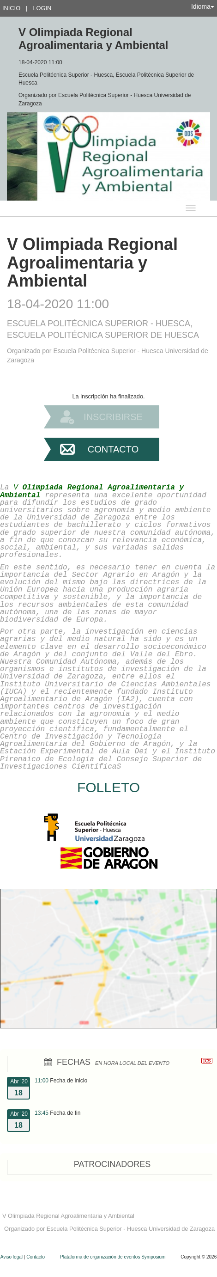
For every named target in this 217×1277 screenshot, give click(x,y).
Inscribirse (113, 417)
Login (42, 8)
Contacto (113, 449)
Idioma (202, 6)
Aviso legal (12, 1256)
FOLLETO (108, 787)
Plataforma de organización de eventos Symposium (113, 1256)
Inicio (11, 8)
